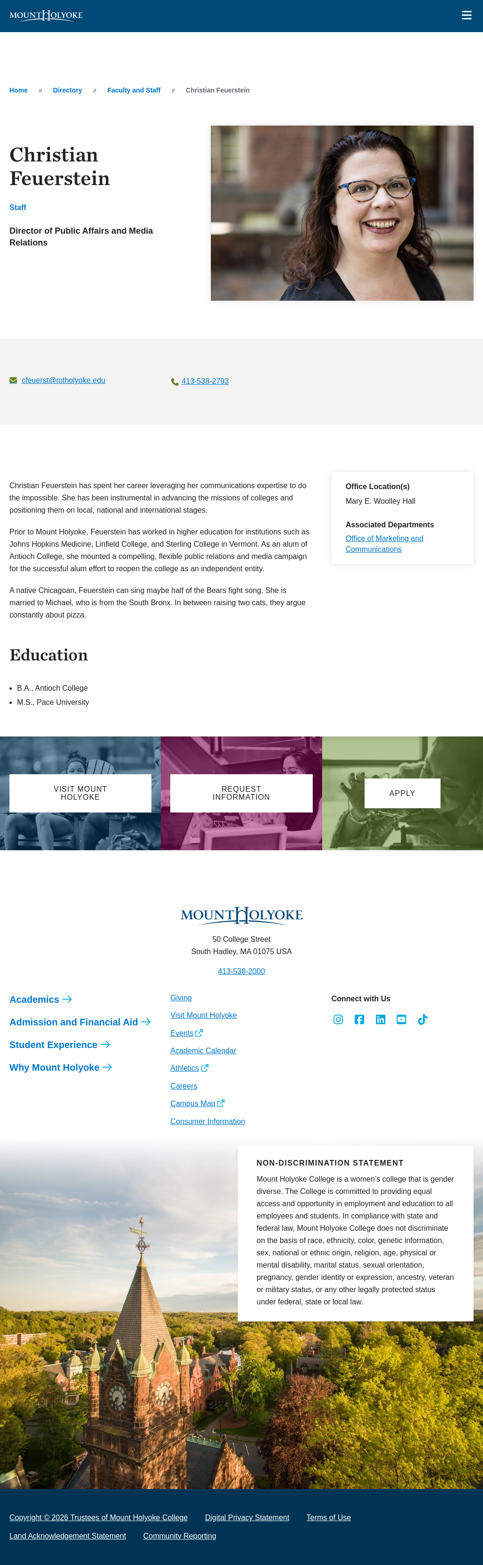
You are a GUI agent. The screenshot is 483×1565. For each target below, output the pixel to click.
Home (18, 90)
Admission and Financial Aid (73, 1022)
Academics (34, 999)
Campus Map (192, 1104)
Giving (181, 998)
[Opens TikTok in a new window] (423, 1019)
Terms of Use (329, 1518)
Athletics (184, 1068)
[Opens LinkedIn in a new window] (380, 1019)
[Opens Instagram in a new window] (338, 1019)
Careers (183, 1086)
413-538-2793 (205, 381)
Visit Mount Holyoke (203, 1015)
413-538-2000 (241, 971)
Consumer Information (207, 1121)
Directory (67, 90)
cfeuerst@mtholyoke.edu (63, 380)
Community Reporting (180, 1536)
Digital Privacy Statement (247, 1518)
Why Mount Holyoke (54, 1067)
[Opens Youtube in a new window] (401, 1019)
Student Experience (53, 1045)
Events (181, 1033)
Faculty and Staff (134, 90)
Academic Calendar (203, 1051)
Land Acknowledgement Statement (67, 1536)
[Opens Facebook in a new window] (359, 1019)
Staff (17, 207)
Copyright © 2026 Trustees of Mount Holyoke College (98, 1518)
